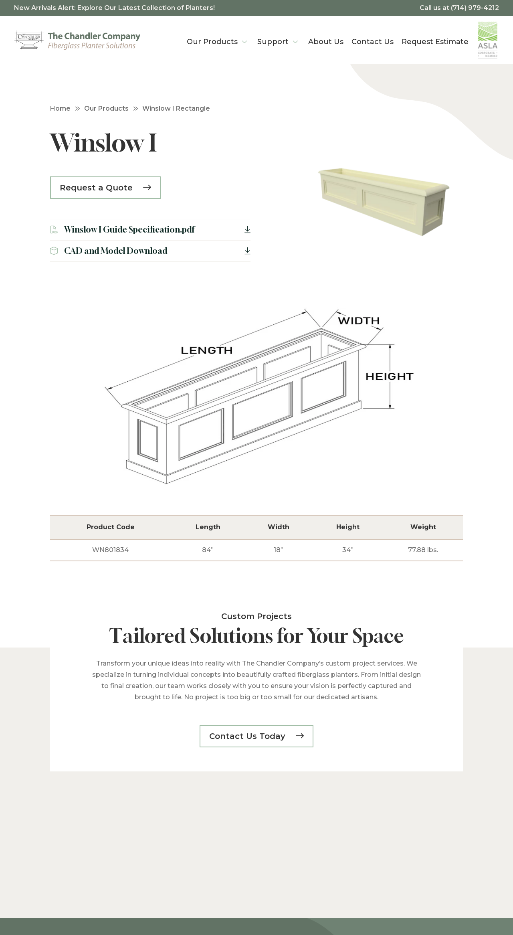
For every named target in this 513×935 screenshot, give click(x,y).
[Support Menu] (295, 40)
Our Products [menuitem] (212, 41)
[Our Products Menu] (244, 40)
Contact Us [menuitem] (372, 41)
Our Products (106, 108)
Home (60, 108)
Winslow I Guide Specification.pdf (150, 230)
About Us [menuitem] (325, 41)
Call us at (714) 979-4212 (459, 8)
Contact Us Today (248, 736)
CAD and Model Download (150, 251)
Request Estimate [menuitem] (435, 41)
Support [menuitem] (273, 41)
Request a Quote (97, 187)
